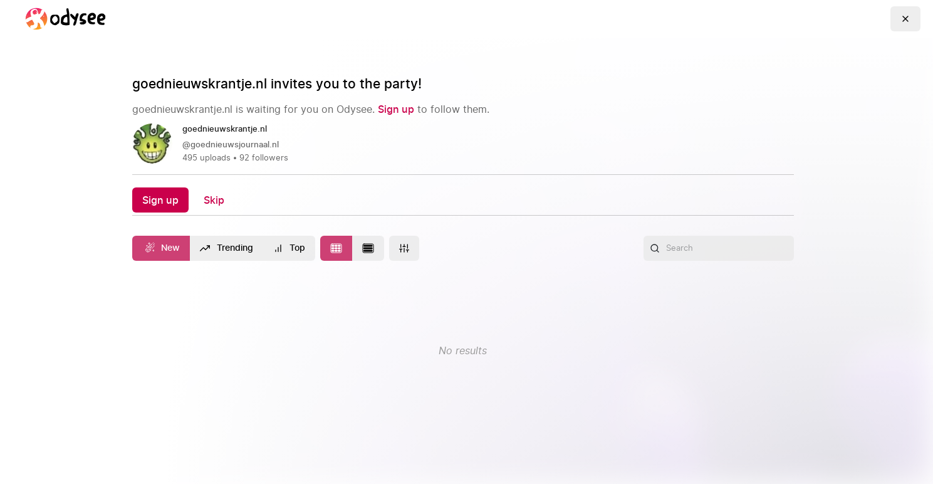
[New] (161, 248)
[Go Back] (905, 18)
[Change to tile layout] (336, 248)
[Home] (65, 19)
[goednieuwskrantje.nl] (229, 130)
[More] (404, 248)
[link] (463, 144)
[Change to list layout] (368, 248)
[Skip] (214, 199)
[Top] (289, 248)
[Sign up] (396, 109)
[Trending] (226, 248)
